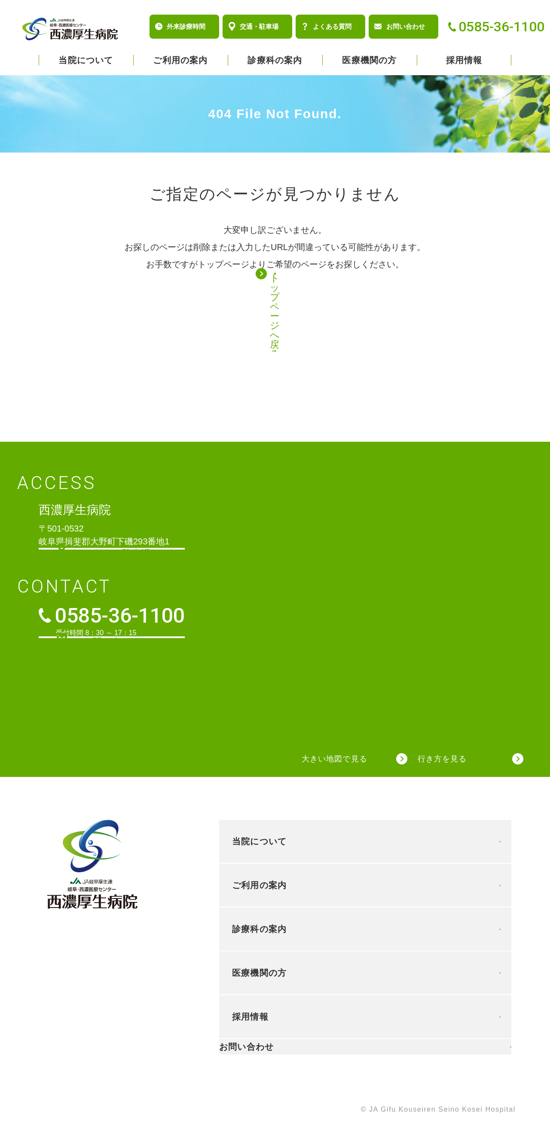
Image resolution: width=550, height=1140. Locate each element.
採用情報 (464, 60)
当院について (85, 60)
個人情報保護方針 (52, 1110)
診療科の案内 (275, 60)
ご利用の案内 (180, 60)
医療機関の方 (369, 60)
